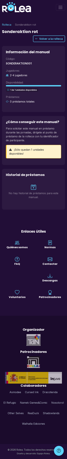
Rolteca (6, 24)
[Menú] (60, 7)
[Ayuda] (59, 451)
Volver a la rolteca (49, 38)
